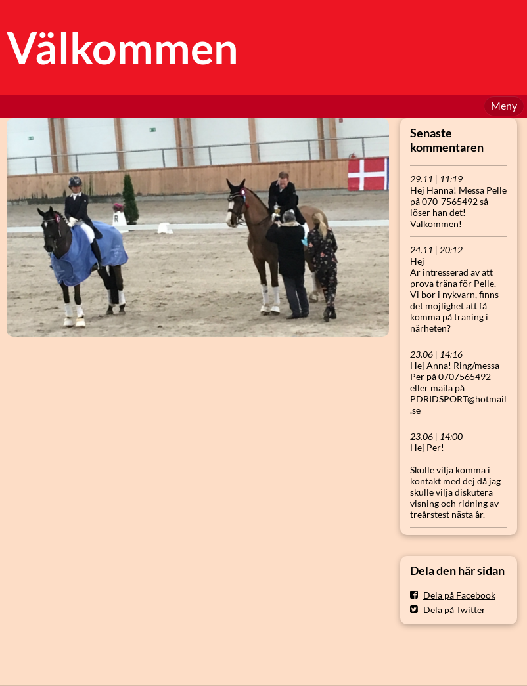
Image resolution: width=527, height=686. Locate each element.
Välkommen (123, 48)
